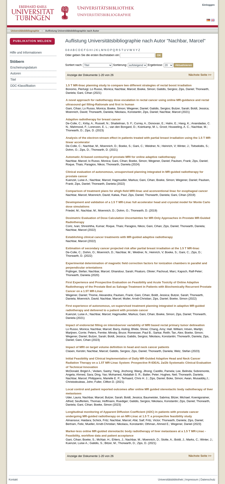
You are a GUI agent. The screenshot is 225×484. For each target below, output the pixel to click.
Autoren (15, 73)
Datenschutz (207, 479)
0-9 (67, 50)
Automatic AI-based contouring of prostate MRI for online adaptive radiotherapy (121, 157)
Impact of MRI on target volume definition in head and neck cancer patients (117, 347)
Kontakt (13, 479)
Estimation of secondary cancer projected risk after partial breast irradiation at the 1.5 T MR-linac (132, 248)
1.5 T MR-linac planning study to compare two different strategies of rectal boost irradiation (129, 85)
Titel (13, 79)
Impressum (191, 479)
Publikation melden (32, 41)
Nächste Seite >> (200, 74)
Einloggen (208, 4)
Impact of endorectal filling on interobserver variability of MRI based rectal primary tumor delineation (135, 325)
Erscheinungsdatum (23, 67)
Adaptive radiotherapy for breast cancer (93, 119)
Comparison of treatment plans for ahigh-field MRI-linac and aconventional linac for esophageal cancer (137, 191)
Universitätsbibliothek (170, 479)
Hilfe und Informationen (26, 52)
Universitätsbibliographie (25, 30)
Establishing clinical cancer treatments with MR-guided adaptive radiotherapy (119, 237)
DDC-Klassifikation (22, 85)
